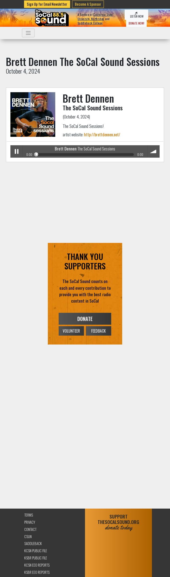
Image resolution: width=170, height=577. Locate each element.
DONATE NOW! (136, 23)
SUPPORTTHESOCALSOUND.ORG (118, 522)
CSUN (28, 536)
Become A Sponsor (88, 4)
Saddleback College (90, 23)
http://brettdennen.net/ (102, 135)
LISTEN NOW (136, 15)
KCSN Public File (35, 550)
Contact (30, 529)
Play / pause (16, 151)
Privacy (29, 522)
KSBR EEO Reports (37, 572)
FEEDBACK (98, 331)
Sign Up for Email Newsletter (47, 4)
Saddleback (33, 543)
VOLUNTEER (71, 331)
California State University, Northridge (95, 17)
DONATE (85, 318)
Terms (28, 515)
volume (153, 151)
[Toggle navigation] (28, 33)
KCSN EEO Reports (37, 565)
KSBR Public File (35, 557)
